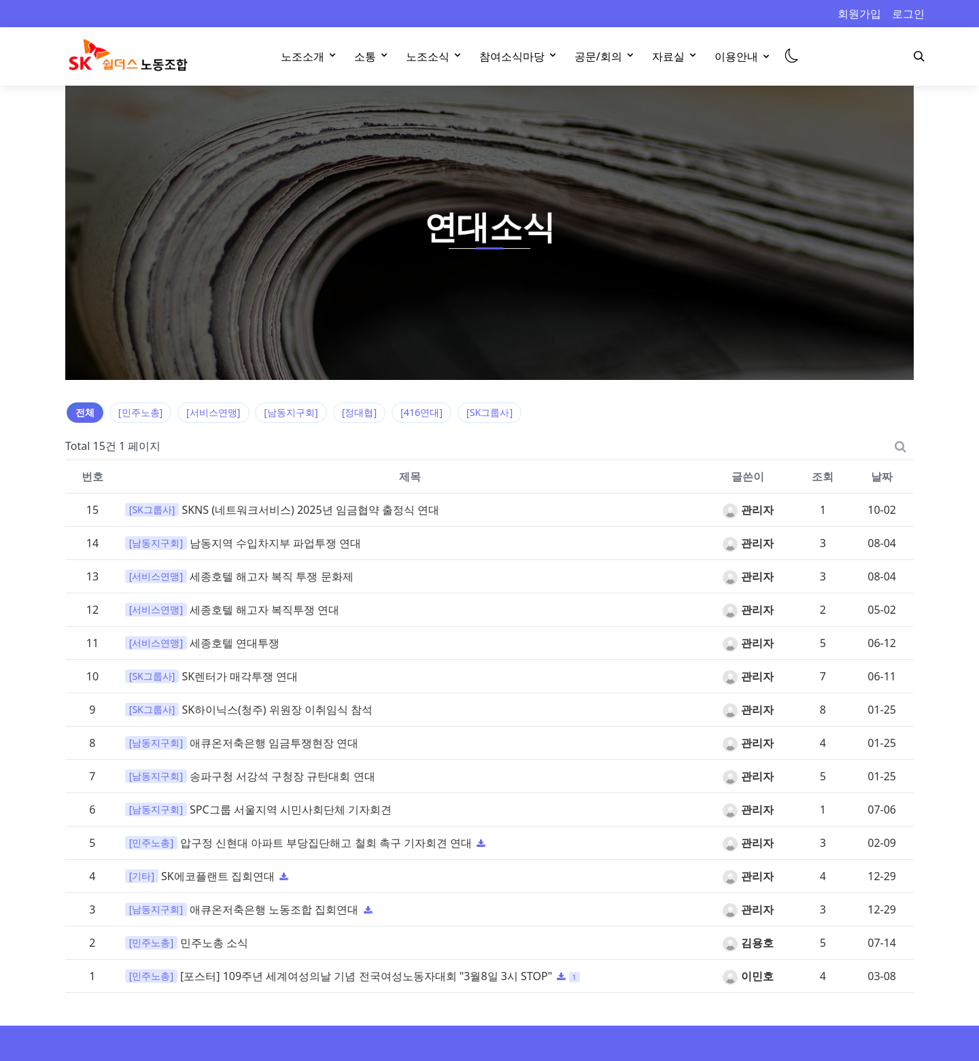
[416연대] (421, 412)
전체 (85, 412)
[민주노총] (140, 412)
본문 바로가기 (0, 0)
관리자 (748, 509)
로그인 (908, 13)
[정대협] (359, 412)
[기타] (141, 875)
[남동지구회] (290, 412)
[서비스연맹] (213, 412)
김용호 (748, 942)
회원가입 (859, 13)
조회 (823, 476)
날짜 (882, 476)
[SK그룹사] (489, 412)
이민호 (748, 976)
